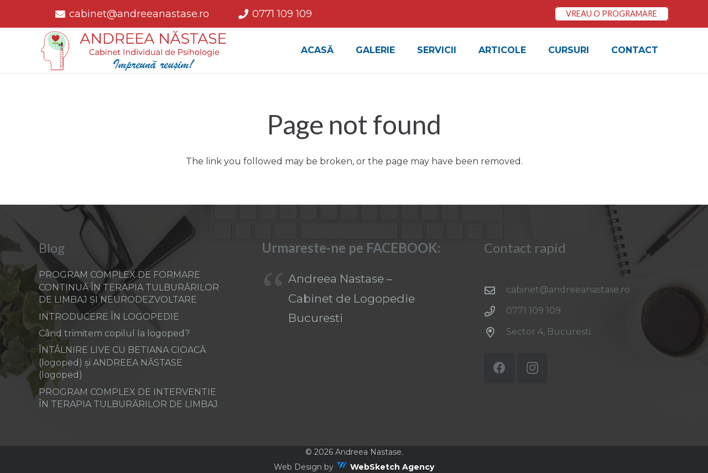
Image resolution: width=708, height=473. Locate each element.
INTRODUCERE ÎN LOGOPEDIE (109, 316)
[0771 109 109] (495, 311)
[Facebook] (499, 368)
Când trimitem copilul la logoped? (114, 333)
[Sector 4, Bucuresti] (495, 332)
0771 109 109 (533, 310)
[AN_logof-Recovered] (134, 50)
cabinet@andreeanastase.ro (568, 289)
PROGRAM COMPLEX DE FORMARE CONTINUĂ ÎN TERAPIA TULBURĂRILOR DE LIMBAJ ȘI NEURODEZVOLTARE (129, 287)
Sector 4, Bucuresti (548, 331)
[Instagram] (532, 368)
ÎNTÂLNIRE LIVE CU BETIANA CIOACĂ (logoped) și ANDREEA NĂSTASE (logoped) (122, 362)
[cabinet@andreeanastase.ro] (495, 290)
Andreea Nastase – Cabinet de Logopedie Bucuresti (351, 298)
